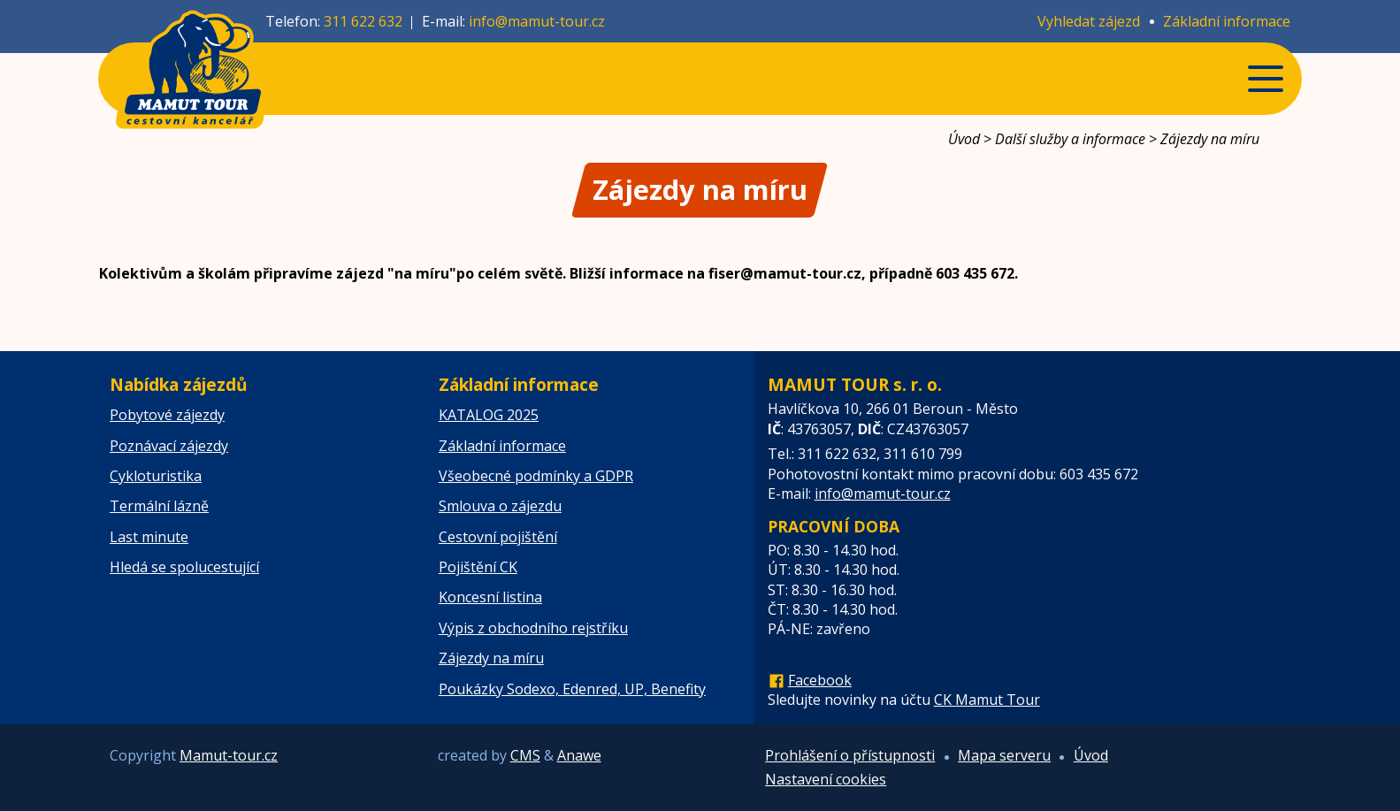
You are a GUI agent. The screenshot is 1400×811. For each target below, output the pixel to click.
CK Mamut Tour (987, 699)
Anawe (579, 755)
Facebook (820, 680)
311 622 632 (363, 21)
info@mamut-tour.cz (537, 21)
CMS (525, 755)
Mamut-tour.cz (229, 755)
